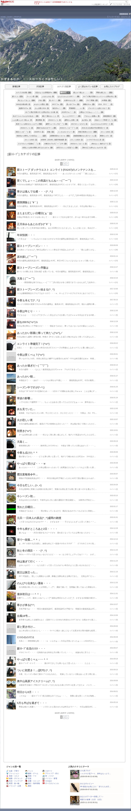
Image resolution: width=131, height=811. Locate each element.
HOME (3, 17)
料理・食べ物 (12, 783)
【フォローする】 (113, 17)
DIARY (10, 17)
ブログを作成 (117, 4)
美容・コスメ (12, 776)
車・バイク (48, 776)
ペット (29, 771)
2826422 (124, 14)
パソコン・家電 (49, 778)
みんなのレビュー (87, 784)
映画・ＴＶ (30, 776)
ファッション (12, 773)
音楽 (28, 778)
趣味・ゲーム (31, 773)
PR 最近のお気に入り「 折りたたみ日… (95, 787)
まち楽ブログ (85, 771)
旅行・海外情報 (32, 783)
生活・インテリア (14, 781)
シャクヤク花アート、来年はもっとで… (95, 774)
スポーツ (47, 771)
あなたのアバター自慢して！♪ (91, 796)
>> (100, 4)
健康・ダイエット (14, 778)
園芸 (28, 786)
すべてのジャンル (50, 783)
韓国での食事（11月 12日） (91, 800)
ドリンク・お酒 (13, 786)
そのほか (7, 4)
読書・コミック (32, 781)
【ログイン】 (126, 17)
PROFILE (17, 17)
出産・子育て (12, 771)
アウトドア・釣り (50, 773)
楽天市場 (127, 4)
